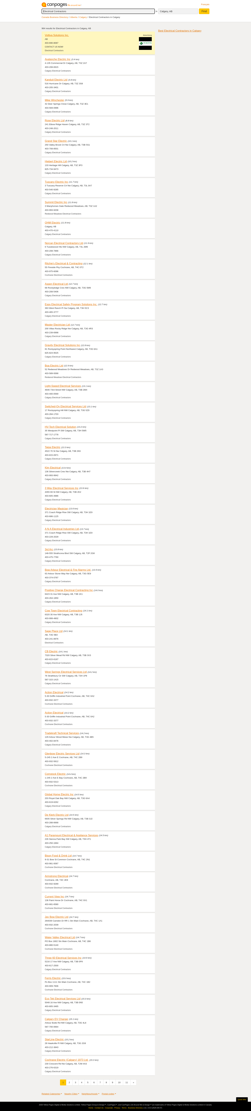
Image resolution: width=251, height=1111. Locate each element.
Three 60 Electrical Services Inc (63, 957)
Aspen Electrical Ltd (56, 283)
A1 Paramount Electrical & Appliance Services (71, 835)
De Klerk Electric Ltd (57, 814)
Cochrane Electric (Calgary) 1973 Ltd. (67, 1059)
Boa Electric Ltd (54, 365)
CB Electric (51, 651)
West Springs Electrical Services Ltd (66, 671)
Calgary (83, 17)
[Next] (133, 1082)
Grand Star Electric (56, 140)
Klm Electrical (53, 467)
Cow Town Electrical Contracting (63, 610)
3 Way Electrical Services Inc (61, 488)
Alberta (73, 17)
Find (204, 11)
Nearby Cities (70, 1094)
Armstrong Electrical (56, 876)
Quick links (242, 1099)
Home (91, 1108)
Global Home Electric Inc (59, 794)
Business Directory (135, 1108)
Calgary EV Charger (56, 1019)
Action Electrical (54, 692)
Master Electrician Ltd (57, 324)
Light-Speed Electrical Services (63, 385)
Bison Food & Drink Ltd (58, 855)
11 (126, 1082)
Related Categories (51, 1094)
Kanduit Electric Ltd (56, 79)
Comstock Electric (55, 773)
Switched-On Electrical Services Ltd (65, 406)
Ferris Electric (53, 978)
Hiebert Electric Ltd (56, 161)
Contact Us (99, 1108)
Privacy (117, 1108)
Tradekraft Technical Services (62, 733)
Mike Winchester (54, 100)
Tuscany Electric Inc (56, 181)
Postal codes (108, 1094)
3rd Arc (49, 549)
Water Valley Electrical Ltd (60, 937)
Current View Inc (54, 896)
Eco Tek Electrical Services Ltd (63, 998)
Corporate (109, 1108)
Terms (124, 1108)
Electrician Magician (56, 508)
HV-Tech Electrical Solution (60, 426)
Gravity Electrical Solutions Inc (62, 345)
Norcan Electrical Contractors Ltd (64, 243)
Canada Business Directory (55, 17)
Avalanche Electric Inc (57, 59)
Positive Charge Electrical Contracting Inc (69, 590)
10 (119, 1082)
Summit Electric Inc (56, 202)
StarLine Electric (54, 1039)
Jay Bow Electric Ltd (56, 916)
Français (205, 4)
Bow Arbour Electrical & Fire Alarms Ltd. (68, 569)
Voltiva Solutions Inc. (57, 35)
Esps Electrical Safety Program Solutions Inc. (71, 304)
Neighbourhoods (90, 1094)
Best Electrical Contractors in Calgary (179, 30)
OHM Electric (52, 222)
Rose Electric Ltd (55, 120)
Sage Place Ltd (54, 631)
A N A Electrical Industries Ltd (62, 528)
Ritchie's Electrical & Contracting (63, 263)
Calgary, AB (166, 11)
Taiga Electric (52, 447)
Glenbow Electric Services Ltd (62, 753)
